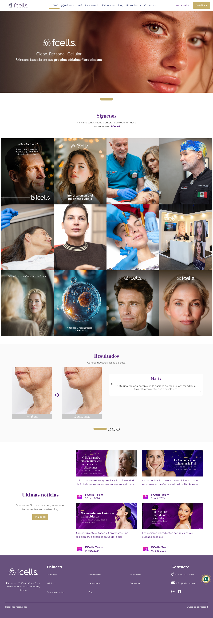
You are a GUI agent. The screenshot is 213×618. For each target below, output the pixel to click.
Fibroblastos (133, 5)
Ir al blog (40, 516)
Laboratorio (92, 5)
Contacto (150, 5)
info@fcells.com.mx (186, 583)
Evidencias (108, 5)
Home (54, 5)
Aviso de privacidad (197, 606)
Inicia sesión (182, 5)
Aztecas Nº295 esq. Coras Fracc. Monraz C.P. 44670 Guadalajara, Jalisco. (24, 586)
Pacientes (52, 574)
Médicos (201, 5)
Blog (121, 5)
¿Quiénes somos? (71, 5)
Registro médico (55, 592)
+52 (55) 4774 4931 (184, 574)
